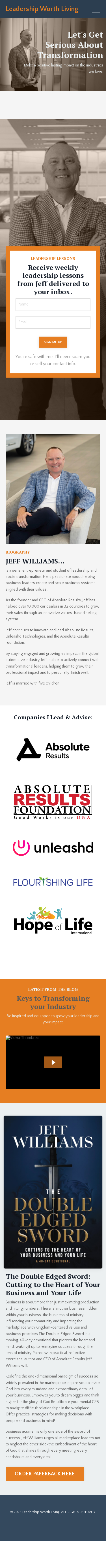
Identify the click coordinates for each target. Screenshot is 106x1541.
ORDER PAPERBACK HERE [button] (45, 1474)
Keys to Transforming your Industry (53, 1002)
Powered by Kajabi (53, 1526)
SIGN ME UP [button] (53, 342)
